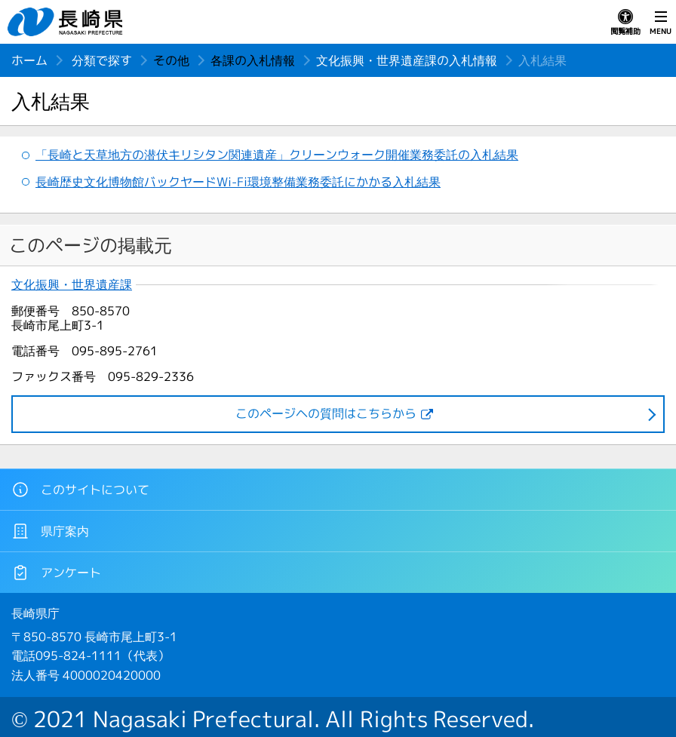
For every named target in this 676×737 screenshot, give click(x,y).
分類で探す (102, 60)
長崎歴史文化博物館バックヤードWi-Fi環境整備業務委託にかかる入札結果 (238, 182)
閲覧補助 (625, 22)
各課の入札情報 (252, 60)
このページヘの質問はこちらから (325, 413)
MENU (660, 22)
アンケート (56, 572)
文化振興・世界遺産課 (71, 285)
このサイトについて (80, 490)
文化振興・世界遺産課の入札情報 (406, 60)
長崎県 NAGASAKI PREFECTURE (67, 22)
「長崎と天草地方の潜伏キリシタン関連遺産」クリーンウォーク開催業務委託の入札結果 (276, 154)
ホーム (29, 60)
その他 (171, 60)
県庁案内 (50, 531)
